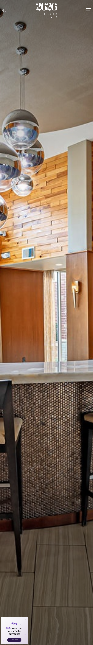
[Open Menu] (88, 10)
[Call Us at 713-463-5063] (4, 10)
